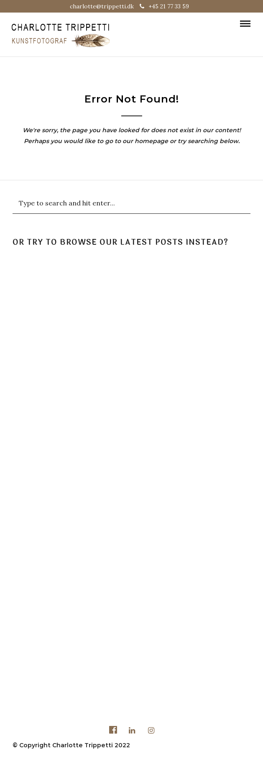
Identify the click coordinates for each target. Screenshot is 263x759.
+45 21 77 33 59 (164, 6)
